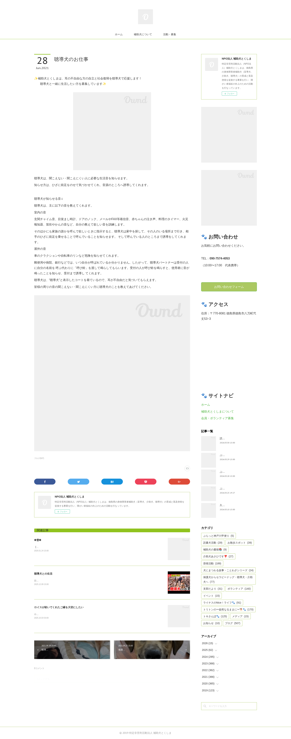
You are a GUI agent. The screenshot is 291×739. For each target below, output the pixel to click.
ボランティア (239, 588)
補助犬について (143, 34)
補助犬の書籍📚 (215, 549)
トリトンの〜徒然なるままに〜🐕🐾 (228, 609)
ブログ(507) (39, 458)
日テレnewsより (42, 580)
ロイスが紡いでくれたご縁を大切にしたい (59, 607)
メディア (240, 616)
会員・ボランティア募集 (217, 418)
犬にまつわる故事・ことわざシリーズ (228, 570)
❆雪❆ (37, 540)
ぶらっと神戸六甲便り (233, 488)
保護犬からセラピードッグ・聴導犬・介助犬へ (228, 579)
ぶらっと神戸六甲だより (234, 471)
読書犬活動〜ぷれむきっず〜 (237, 438)
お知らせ (211, 623)
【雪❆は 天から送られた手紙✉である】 (54, 547)
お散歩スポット (240, 542)
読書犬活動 (212, 542)
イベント (211, 595)
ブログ (232, 623)
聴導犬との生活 (43, 573)
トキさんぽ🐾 (215, 616)
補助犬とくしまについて (217, 411)
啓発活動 (212, 563)
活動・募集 (169, 34)
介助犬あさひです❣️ (218, 556)
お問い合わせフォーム (229, 287)
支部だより (212, 588)
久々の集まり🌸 (229, 505)
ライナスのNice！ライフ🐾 (222, 602)
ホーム (119, 34)
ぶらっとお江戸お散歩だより (237, 455)
